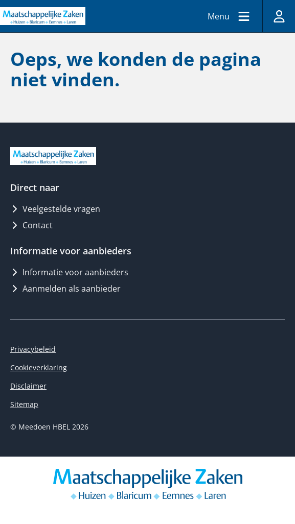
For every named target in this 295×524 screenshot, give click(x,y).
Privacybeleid (33, 349)
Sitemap (24, 404)
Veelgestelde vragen (55, 209)
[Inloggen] (278, 16)
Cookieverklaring (38, 367)
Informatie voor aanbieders (69, 272)
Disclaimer (28, 386)
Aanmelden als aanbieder (65, 288)
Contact (31, 225)
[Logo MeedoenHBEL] (42, 16)
